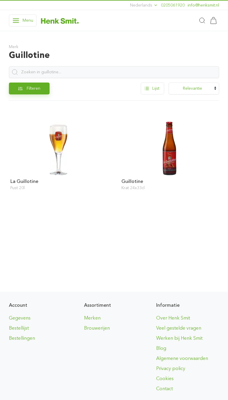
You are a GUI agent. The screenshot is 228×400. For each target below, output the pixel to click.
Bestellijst (19, 328)
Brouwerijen (97, 328)
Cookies (165, 378)
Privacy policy (170, 368)
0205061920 (173, 5)
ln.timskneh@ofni (203, 5)
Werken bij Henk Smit (179, 338)
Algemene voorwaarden (182, 358)
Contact (164, 388)
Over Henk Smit (173, 318)
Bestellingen (22, 338)
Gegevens (20, 318)
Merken (92, 318)
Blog (161, 348)
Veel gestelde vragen (178, 328)
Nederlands (144, 5)
